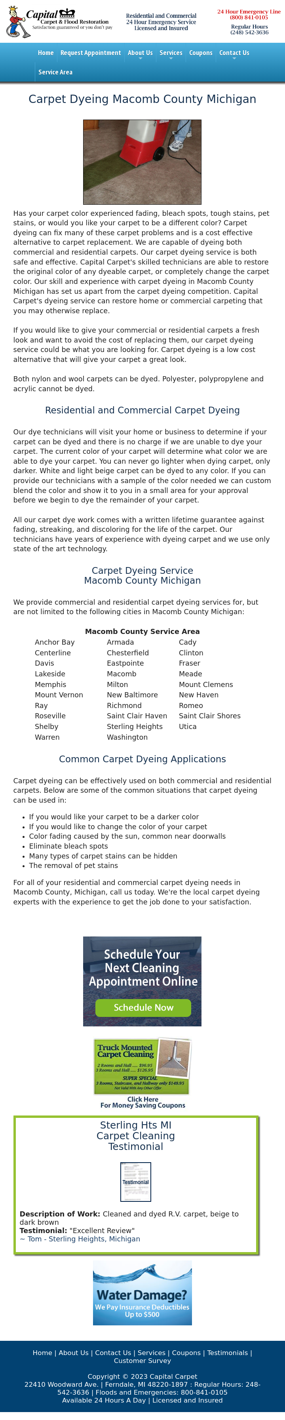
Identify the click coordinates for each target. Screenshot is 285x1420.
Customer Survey (142, 1361)
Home (46, 52)
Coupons (201, 52)
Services (171, 55)
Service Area (55, 71)
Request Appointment (91, 52)
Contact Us (234, 55)
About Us (140, 55)
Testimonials (227, 1353)
